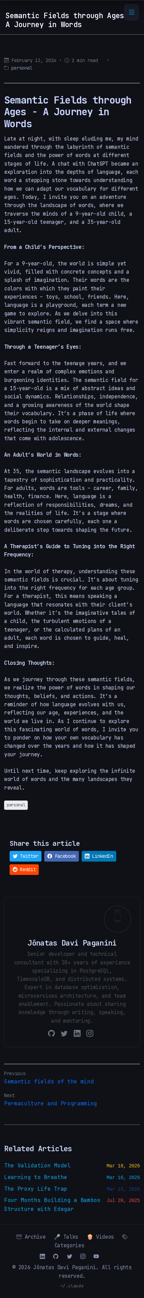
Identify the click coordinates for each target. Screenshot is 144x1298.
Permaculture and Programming (50, 1103)
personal (21, 68)
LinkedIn (99, 856)
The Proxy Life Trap (35, 1188)
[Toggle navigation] (131, 12)
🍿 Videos (100, 1236)
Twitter (25, 856)
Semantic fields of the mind (49, 1081)
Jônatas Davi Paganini (64, 1267)
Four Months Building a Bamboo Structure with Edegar (52, 1205)
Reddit (24, 869)
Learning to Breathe (35, 1177)
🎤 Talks (66, 1236)
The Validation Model (37, 1165)
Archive (30, 1236)
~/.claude (72, 1286)
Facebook (61, 856)
